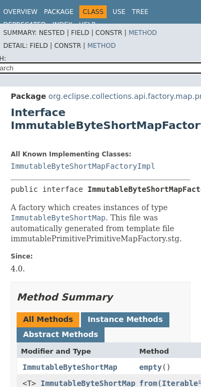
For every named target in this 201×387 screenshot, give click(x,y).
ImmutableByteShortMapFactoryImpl (83, 166)
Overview (20, 12)
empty (150, 367)
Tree (140, 12)
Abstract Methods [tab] (60, 334)
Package (58, 12)
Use (119, 12)
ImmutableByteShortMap (70, 367)
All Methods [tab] (48, 319)
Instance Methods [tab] (124, 319)
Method (143, 33)
